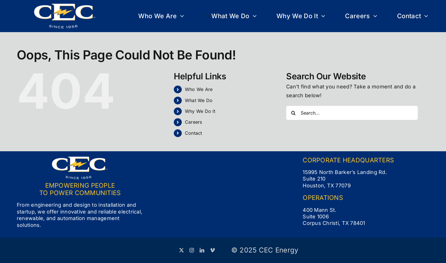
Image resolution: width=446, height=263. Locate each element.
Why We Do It (200, 111)
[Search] (293, 113)
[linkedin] (202, 250)
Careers (193, 122)
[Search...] (352, 113)
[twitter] (181, 250)
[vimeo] (212, 250)
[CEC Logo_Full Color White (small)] (65, 6)
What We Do (199, 100)
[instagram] (191, 250)
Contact (193, 133)
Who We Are (199, 89)
